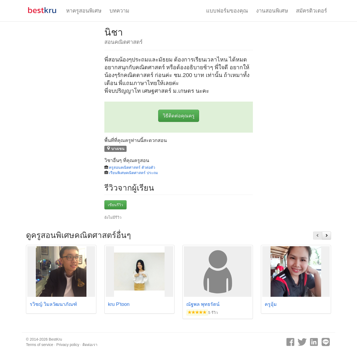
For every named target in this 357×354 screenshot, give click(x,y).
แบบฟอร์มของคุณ (227, 11)
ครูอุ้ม (271, 304)
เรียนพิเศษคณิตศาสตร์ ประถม (133, 173)
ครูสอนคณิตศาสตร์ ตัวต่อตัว (132, 167)
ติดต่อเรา (89, 345)
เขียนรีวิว (115, 205)
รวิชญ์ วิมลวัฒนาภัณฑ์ (53, 304)
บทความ (119, 11)
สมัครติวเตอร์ (311, 11)
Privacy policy (67, 345)
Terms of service (39, 345)
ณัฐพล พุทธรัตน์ (202, 304)
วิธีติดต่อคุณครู (179, 115)
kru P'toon (119, 304)
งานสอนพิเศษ (272, 11)
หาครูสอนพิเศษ (83, 11)
